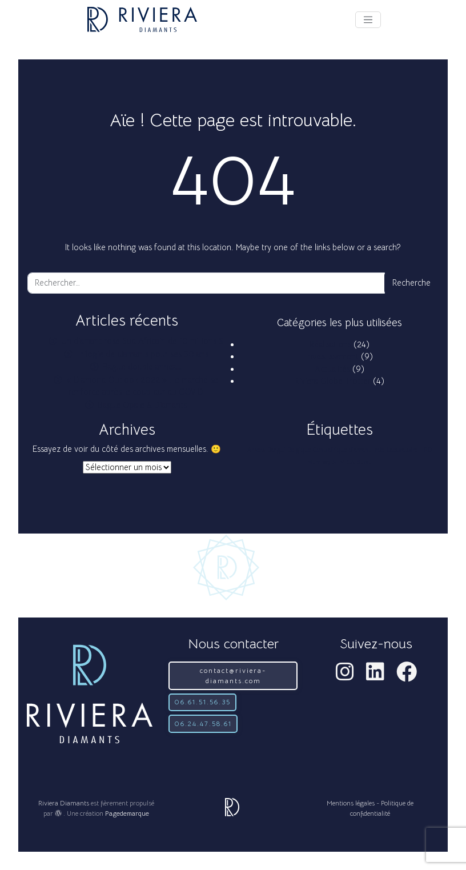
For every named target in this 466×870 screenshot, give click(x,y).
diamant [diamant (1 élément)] (360, 450)
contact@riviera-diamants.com (233, 675)
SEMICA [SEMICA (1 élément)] (343, 462)
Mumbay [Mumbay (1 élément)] (318, 462)
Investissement (332, 356)
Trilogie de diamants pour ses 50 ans (142, 354)
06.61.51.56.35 (202, 701)
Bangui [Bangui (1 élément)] (276, 450)
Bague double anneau (142, 367)
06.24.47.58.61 (203, 723)
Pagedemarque (127, 813)
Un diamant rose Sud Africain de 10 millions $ (142, 341)
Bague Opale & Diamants (142, 405)
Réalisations (330, 344)
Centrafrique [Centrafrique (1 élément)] (330, 450)
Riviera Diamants (63, 803)
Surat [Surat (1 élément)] (364, 462)
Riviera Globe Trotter (332, 381)
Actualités (332, 369)
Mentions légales (351, 803)
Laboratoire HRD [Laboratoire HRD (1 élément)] (409, 450)
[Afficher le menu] (368, 19)
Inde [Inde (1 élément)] (378, 450)
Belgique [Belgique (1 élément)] (299, 450)
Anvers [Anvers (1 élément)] (256, 450)
